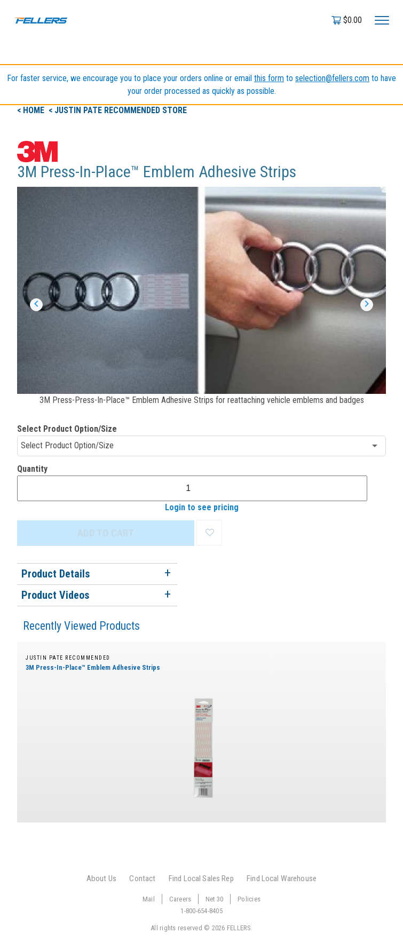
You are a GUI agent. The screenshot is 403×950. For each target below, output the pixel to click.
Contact (142, 878)
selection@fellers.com (332, 78)
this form (269, 78)
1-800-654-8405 (201, 911)
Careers (180, 899)
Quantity (32, 469)
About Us (101, 878)
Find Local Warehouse (282, 878)
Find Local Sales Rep (201, 878)
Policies (249, 899)
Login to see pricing (202, 507)
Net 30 (215, 899)
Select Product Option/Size (67, 429)
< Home (31, 110)
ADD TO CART (105, 533)
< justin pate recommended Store (118, 110)
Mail (149, 899)
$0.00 (352, 20)
